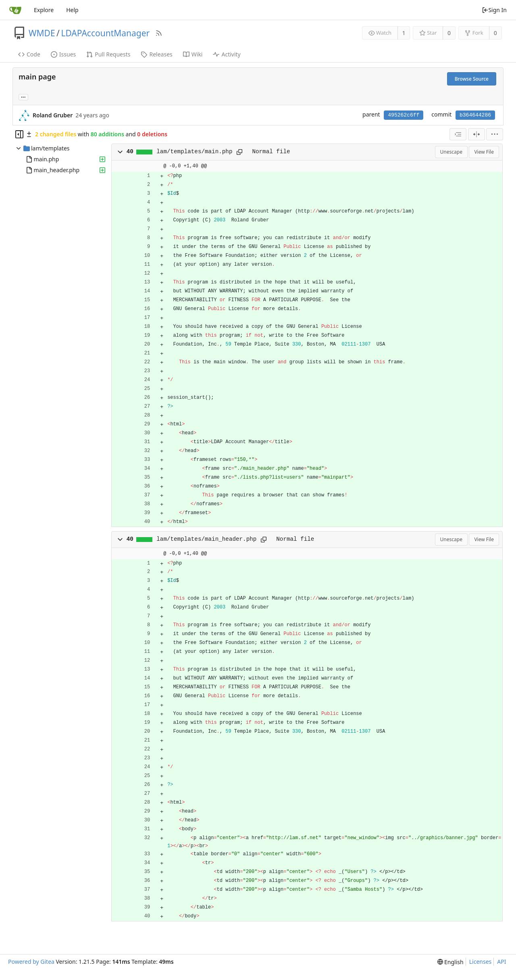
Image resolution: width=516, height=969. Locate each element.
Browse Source (472, 78)
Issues (63, 54)
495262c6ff (403, 115)
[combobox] (457, 134)
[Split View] (476, 134)
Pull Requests (108, 54)
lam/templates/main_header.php (206, 539)
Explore (44, 10)
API (501, 961)
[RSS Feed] (158, 33)
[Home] (15, 10)
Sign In (494, 10)
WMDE (42, 33)
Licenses (480, 961)
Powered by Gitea (31, 961)
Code (29, 54)
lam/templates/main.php (194, 151)
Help (72, 10)
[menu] (494, 134)
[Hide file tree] (19, 134)
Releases (156, 54)
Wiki (193, 54)
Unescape (451, 151)
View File (484, 151)
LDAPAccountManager (105, 33)
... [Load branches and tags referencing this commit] (23, 96)
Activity (226, 54)
